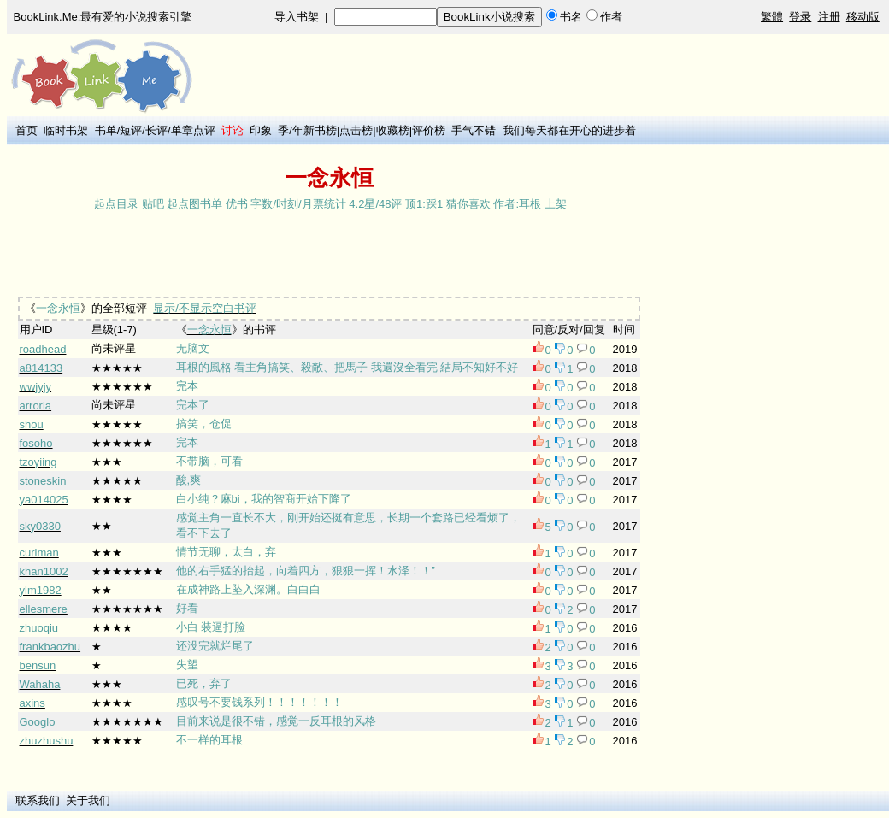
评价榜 (428, 130)
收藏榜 (392, 130)
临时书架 (66, 130)
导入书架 (296, 16)
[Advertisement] (323, 255)
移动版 (863, 16)
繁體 (772, 16)
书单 (106, 130)
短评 (131, 130)
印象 (261, 130)
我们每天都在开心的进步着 (569, 130)
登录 (800, 16)
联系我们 (37, 800)
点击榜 (356, 130)
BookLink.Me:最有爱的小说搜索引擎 (103, 16)
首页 (26, 130)
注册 (829, 16)
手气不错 (473, 130)
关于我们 (88, 800)
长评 (156, 130)
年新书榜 (314, 130)
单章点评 (193, 130)
